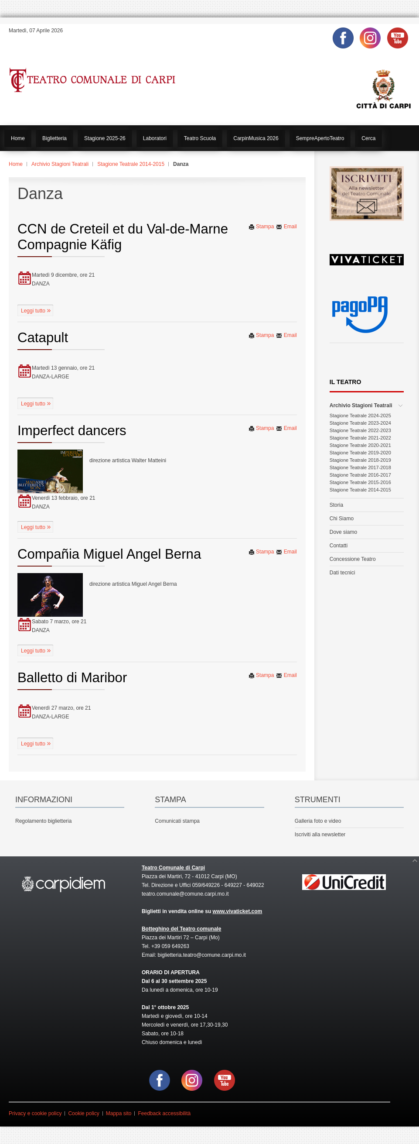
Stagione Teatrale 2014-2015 (130, 164)
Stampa (261, 226)
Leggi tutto (34, 311)
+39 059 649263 (170, 946)
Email (286, 226)
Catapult (42, 337)
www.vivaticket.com (237, 911)
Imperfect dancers (71, 430)
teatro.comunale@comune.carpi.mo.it (185, 894)
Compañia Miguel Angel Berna (109, 554)
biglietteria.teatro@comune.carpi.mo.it (202, 955)
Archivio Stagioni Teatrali (60, 164)
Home (16, 164)
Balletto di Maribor (72, 677)
